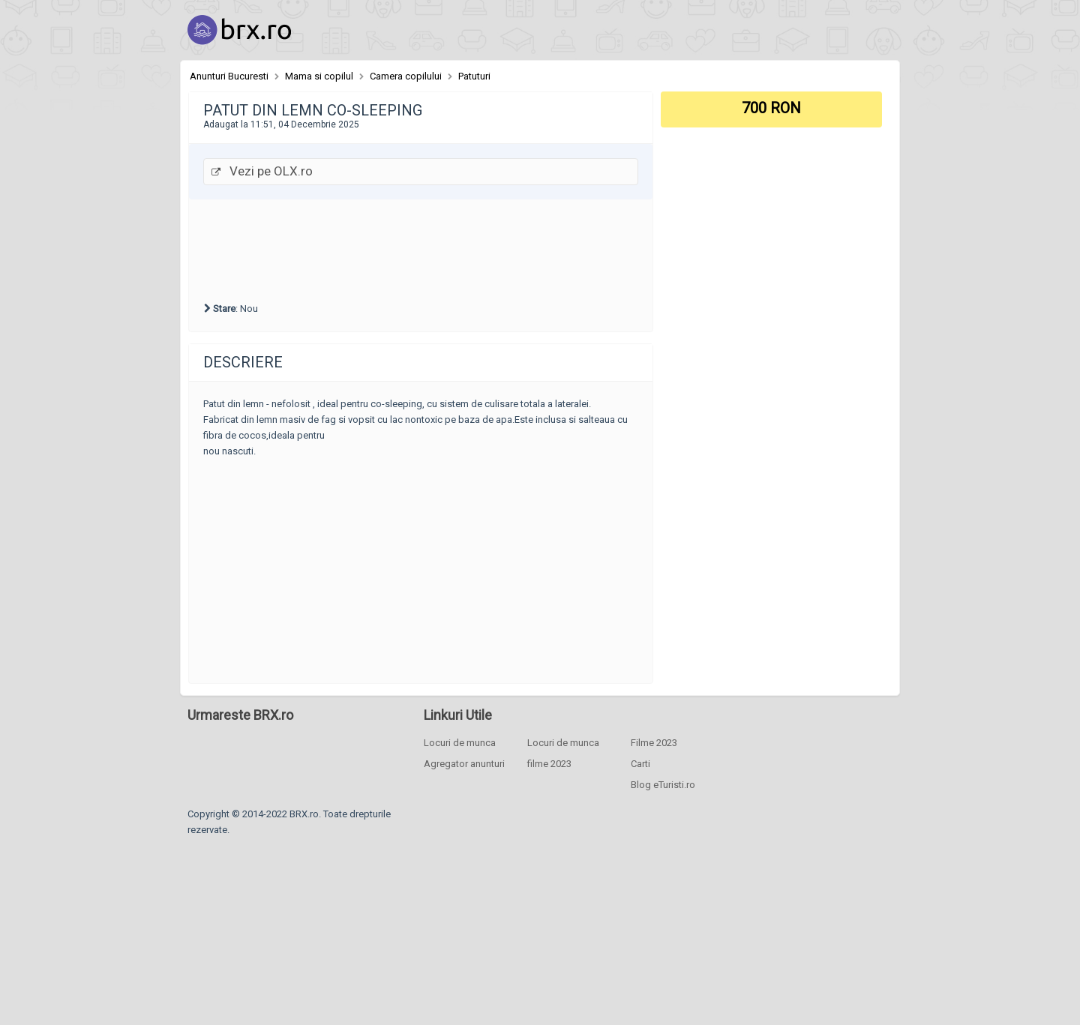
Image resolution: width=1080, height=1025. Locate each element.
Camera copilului (406, 76)
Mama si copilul (319, 76)
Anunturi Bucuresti (229, 76)
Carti (640, 763)
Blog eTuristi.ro (663, 784)
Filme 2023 (654, 742)
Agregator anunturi (464, 763)
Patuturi (474, 76)
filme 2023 (549, 763)
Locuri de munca (460, 742)
